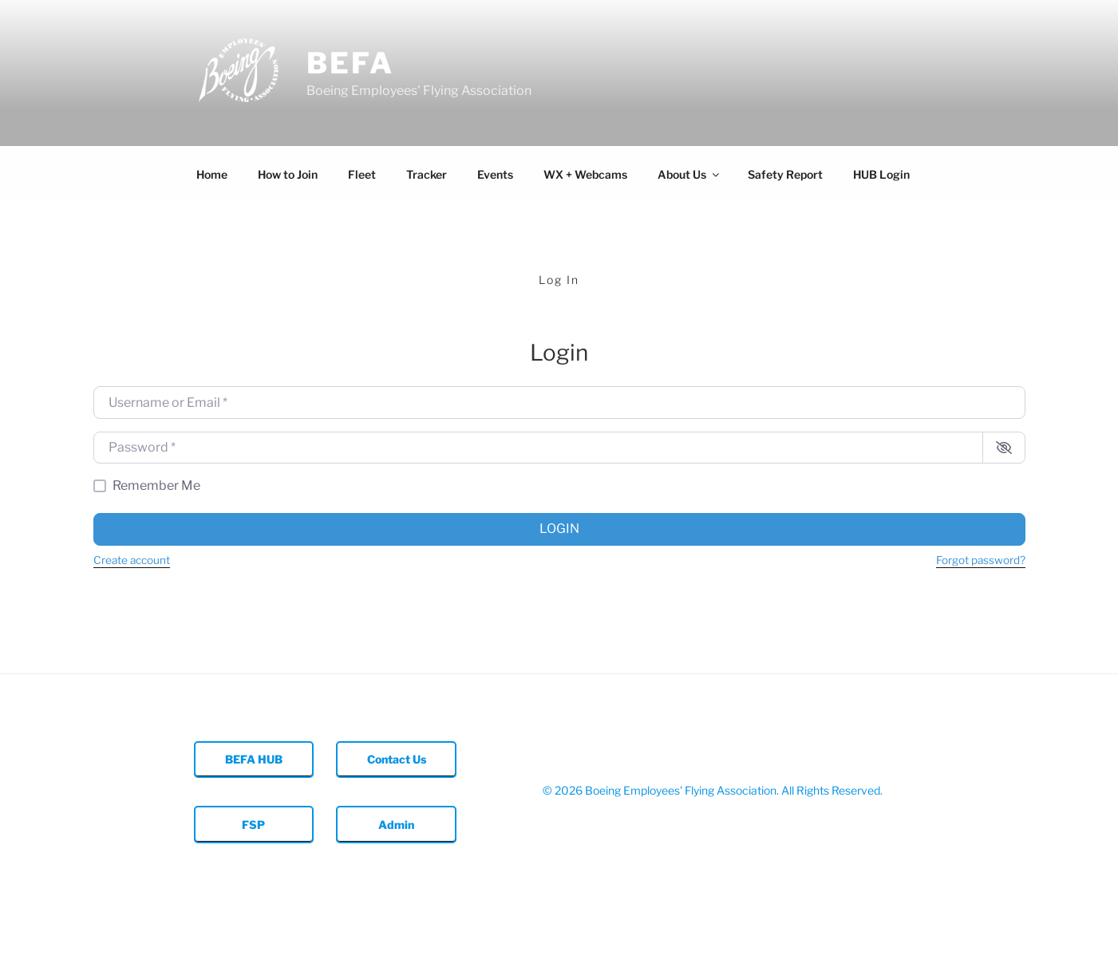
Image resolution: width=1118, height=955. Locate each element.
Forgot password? (980, 560)
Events (495, 174)
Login (559, 528)
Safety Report (785, 174)
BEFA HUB (253, 759)
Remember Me (156, 485)
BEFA (350, 63)
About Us (689, 174)
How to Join (288, 174)
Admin (396, 824)
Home (211, 174)
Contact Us (396, 759)
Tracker (426, 174)
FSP (253, 824)
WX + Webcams (585, 174)
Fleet (362, 174)
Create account (131, 560)
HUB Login (881, 174)
